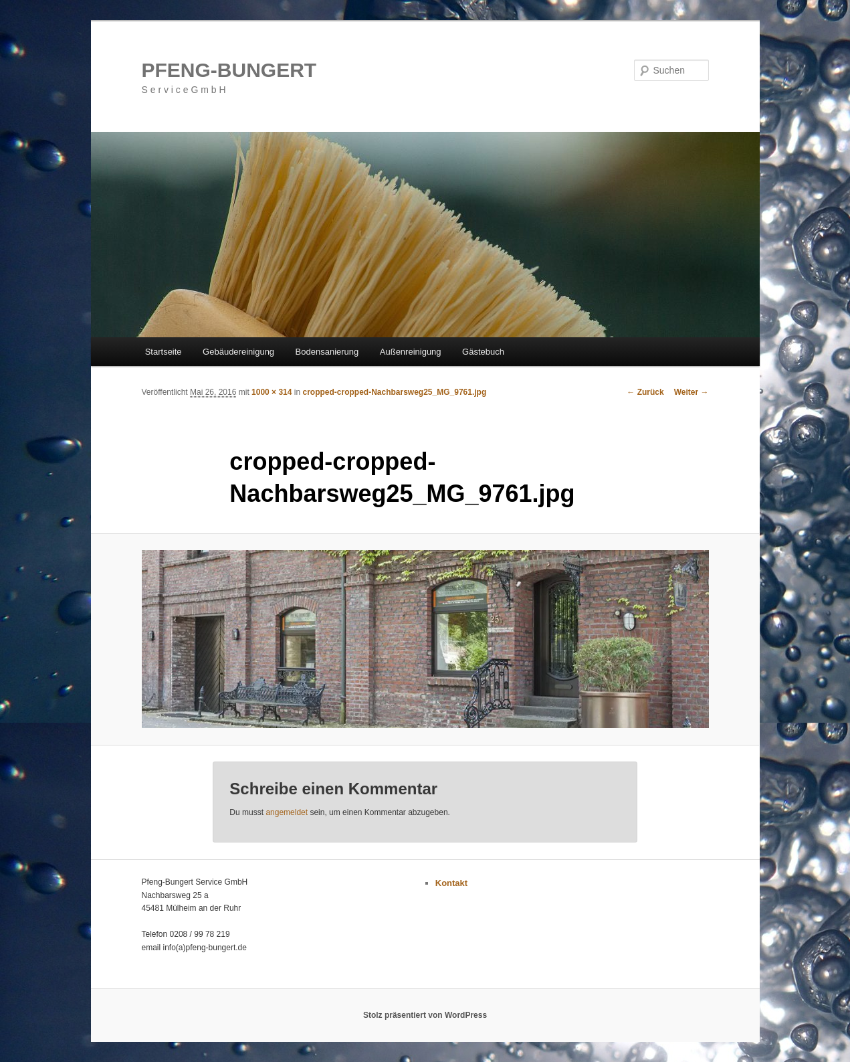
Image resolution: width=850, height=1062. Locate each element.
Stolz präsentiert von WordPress (425, 1015)
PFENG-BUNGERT (229, 70)
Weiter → (691, 392)
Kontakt (451, 883)
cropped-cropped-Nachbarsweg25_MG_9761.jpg (394, 392)
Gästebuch (483, 352)
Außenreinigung (410, 352)
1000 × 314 (271, 392)
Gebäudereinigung (238, 352)
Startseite (163, 352)
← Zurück (645, 392)
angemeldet (286, 812)
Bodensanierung (327, 352)
